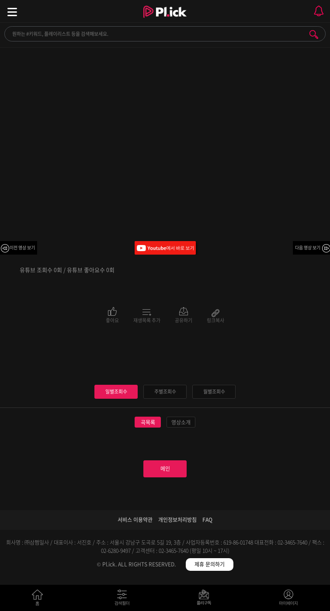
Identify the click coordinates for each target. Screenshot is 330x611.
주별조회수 (165, 391)
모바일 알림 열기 (318, 11)
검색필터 (124, 599)
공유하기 (183, 320)
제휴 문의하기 (210, 564)
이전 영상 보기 (22, 247)
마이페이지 (288, 599)
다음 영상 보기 (307, 247)
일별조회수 (116, 391)
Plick (165, 20)
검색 (314, 34)
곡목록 (148, 422)
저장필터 (206, 599)
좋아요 (112, 320)
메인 (165, 469)
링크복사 (215, 320)
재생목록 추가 (146, 320)
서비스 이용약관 (135, 520)
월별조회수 (214, 391)
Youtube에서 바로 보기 (165, 248)
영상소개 (181, 422)
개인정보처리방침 (177, 520)
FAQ (207, 520)
